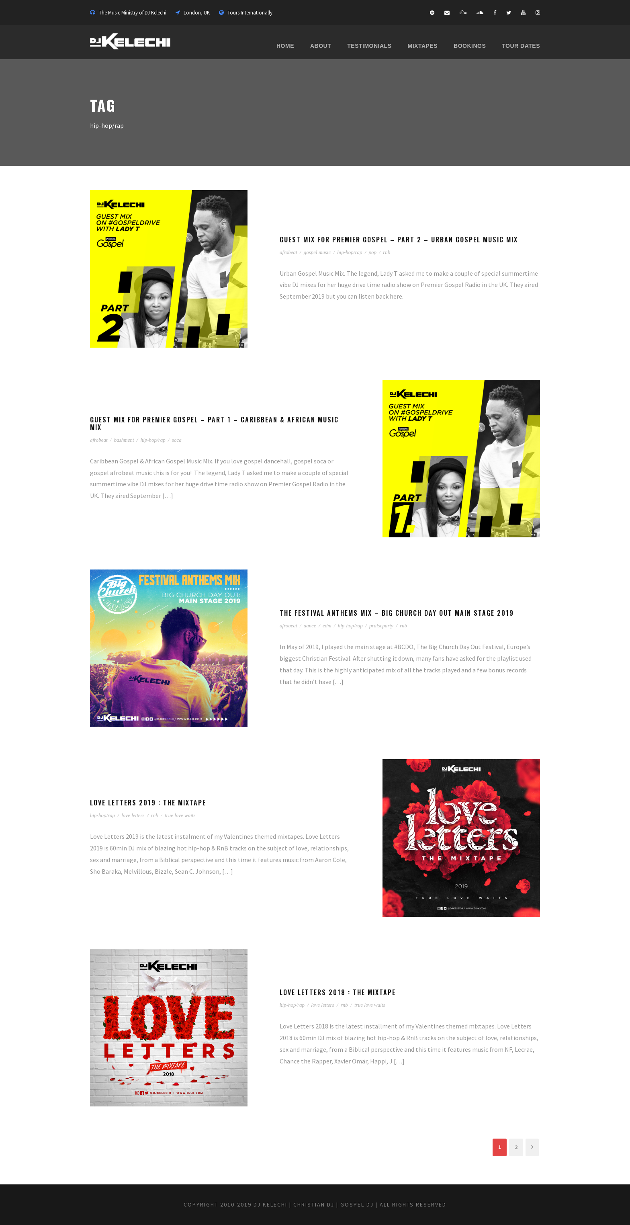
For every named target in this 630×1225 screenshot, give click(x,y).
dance (310, 626)
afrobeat (288, 252)
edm (327, 626)
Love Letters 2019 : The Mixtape (148, 802)
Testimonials (369, 46)
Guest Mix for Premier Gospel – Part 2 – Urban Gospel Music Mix (399, 239)
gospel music (317, 252)
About (320, 46)
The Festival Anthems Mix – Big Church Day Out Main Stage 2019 (397, 613)
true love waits (180, 815)
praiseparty (381, 626)
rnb (386, 252)
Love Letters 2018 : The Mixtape (338, 992)
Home (285, 46)
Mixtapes (423, 46)
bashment (124, 440)
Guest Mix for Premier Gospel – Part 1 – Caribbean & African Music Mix (214, 423)
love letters (132, 815)
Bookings (470, 46)
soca (177, 440)
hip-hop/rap (349, 252)
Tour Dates (521, 46)
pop (373, 252)
